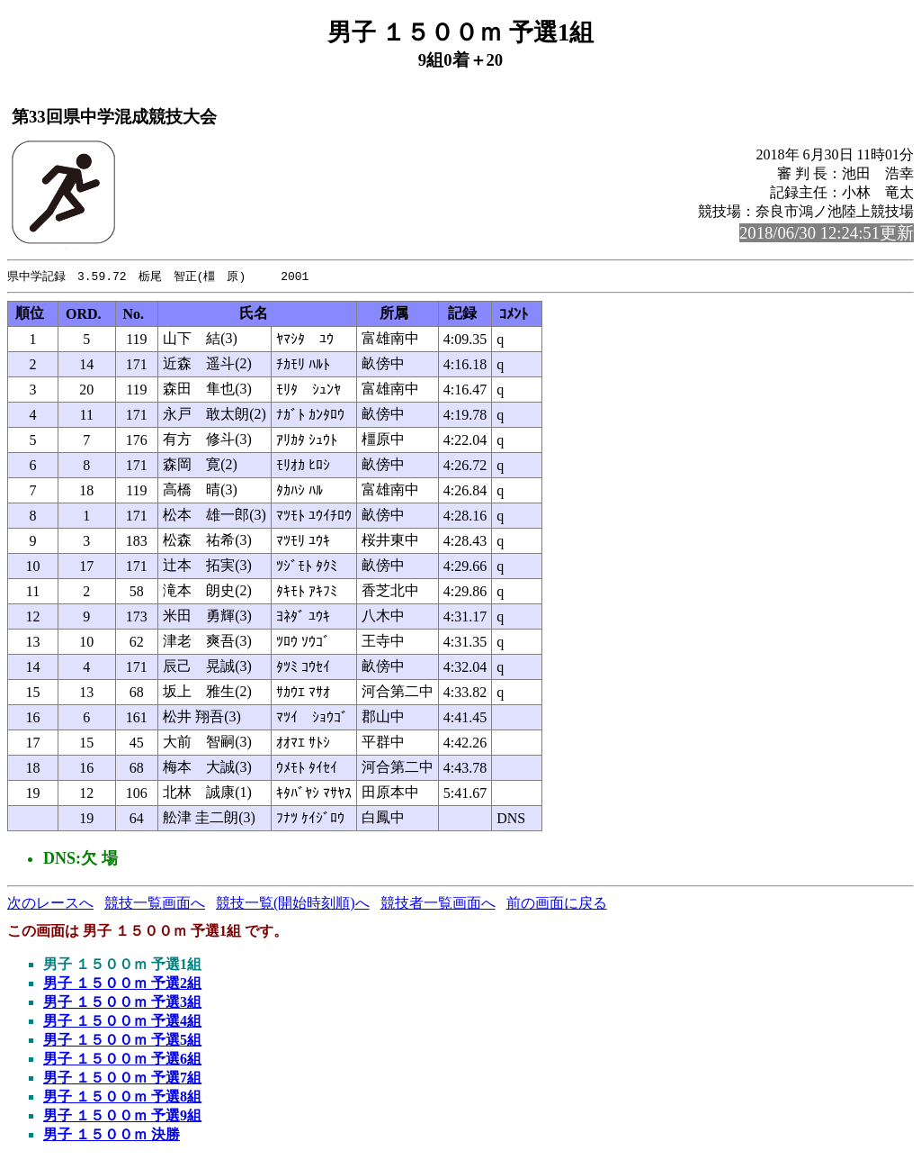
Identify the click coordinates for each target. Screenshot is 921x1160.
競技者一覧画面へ (438, 903)
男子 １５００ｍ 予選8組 (122, 1097)
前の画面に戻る (556, 903)
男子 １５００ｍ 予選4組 (122, 1021)
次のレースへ (50, 903)
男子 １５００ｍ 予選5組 (122, 1040)
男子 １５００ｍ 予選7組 (122, 1078)
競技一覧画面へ (154, 903)
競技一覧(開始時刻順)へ (293, 903)
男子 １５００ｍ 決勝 (111, 1135)
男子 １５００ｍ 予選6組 (122, 1059)
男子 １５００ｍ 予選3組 (122, 1002)
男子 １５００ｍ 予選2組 (122, 984)
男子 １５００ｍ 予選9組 (122, 1116)
